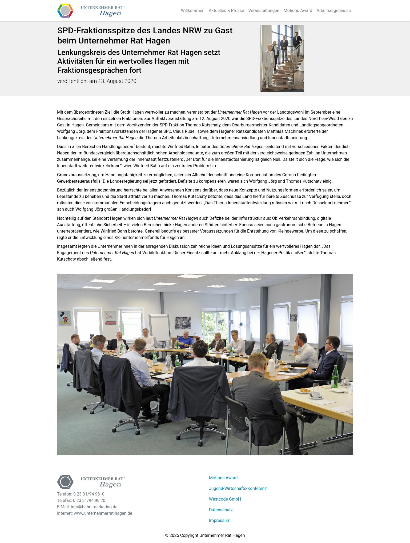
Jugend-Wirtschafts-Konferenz (238, 488)
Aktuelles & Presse (226, 10)
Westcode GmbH (225, 499)
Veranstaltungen (263, 10)
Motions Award (298, 10)
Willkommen (192, 10)
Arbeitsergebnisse (333, 10)
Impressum (220, 520)
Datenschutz (221, 509)
